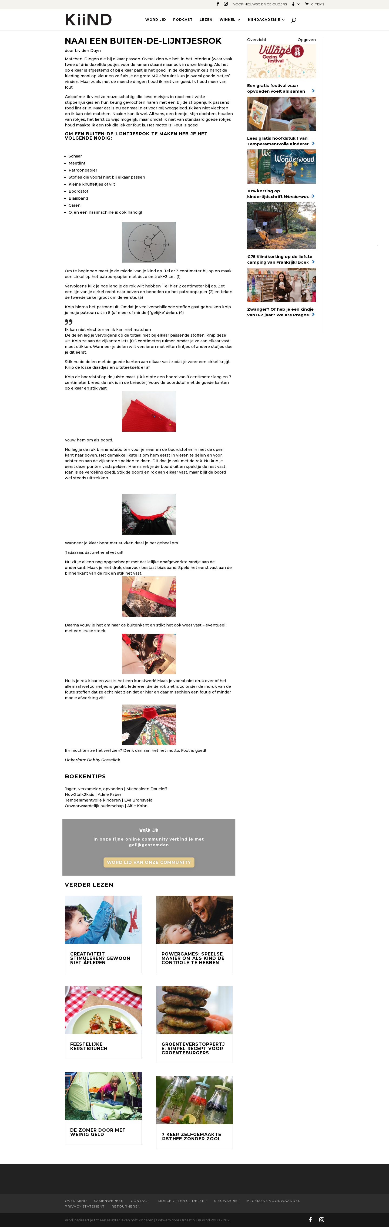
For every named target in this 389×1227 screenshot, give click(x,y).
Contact (140, 1201)
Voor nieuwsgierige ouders (260, 4)
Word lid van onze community (148, 863)
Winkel (228, 20)
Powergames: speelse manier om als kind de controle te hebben (193, 958)
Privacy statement (85, 1206)
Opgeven (307, 39)
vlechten (219, 108)
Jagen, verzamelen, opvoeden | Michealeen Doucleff (116, 788)
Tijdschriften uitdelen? (181, 1201)
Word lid (155, 20)
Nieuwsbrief (227, 1201)
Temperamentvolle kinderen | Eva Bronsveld (108, 800)
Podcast (183, 20)
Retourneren (126, 1206)
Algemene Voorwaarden (274, 1201)
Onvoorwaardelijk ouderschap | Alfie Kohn (106, 805)
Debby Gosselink (103, 759)
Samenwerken (109, 1201)
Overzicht (256, 39)
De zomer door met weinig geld (98, 1132)
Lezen (206, 20)
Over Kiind (76, 1201)
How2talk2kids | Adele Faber (93, 794)
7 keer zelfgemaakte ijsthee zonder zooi (191, 1136)
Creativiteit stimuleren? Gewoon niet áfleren (100, 958)
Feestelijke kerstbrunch (89, 1046)
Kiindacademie (264, 20)
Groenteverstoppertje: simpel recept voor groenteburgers (193, 1048)
